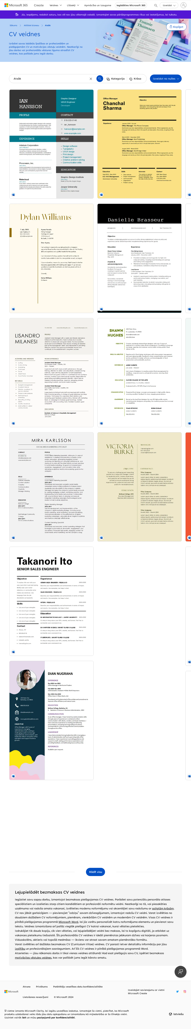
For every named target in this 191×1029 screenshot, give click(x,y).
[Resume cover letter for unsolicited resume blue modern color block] (154, 734)
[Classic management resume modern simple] (95, 512)
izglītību (20, 948)
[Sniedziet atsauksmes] (181, 972)
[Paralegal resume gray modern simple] (154, 353)
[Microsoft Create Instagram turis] (185, 991)
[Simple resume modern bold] (36, 665)
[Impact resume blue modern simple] (95, 588)
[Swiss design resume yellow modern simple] (36, 588)
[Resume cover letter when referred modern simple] (95, 201)
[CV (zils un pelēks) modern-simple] (95, 668)
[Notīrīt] (91, 78)
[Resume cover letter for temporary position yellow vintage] (36, 201)
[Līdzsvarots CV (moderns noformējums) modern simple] (95, 433)
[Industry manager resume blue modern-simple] (154, 125)
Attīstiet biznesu (31, 25)
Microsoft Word (68, 922)
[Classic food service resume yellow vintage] (36, 817)
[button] (176, 27)
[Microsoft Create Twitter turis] (177, 991)
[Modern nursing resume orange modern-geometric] (154, 201)
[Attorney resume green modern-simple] (154, 429)
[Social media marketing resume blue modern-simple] (36, 353)
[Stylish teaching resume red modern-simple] (95, 277)
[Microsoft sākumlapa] (11, 991)
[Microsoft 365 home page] (16, 5)
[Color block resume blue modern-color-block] (36, 125)
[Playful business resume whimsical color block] (36, 509)
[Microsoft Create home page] (39, 5)
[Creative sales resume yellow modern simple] (95, 747)
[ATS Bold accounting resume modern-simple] (95, 353)
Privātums (42, 986)
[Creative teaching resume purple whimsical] (154, 582)
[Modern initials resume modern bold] (154, 810)
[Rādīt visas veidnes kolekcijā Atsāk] (95, 871)
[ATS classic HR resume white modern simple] (95, 125)
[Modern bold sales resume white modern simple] (36, 429)
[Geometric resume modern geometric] (154, 506)
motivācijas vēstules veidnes (33, 957)
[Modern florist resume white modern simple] (36, 741)
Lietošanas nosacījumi (35, 996)
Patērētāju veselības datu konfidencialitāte (78, 986)
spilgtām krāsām (163, 908)
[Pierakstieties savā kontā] (183, 5)
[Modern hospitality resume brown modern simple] (36, 277)
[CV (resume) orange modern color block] (95, 823)
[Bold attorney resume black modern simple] (154, 277)
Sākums (13, 25)
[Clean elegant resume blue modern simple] (154, 658)
